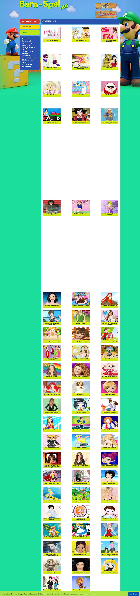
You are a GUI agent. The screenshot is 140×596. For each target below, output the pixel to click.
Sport (25, 62)
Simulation (28, 57)
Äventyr (26, 66)
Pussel (26, 53)
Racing (26, 55)
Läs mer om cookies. (90, 594)
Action (26, 38)
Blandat (26, 41)
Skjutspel (28, 60)
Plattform (27, 51)
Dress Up (27, 43)
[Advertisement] (81, 49)
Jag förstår (133, 594)
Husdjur (26, 45)
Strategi (27, 64)
